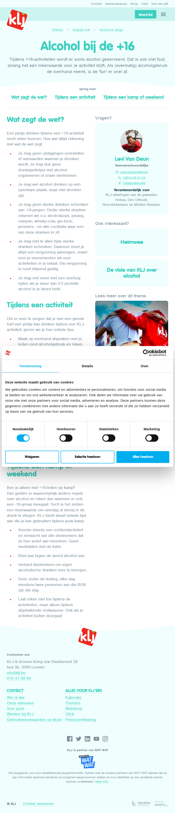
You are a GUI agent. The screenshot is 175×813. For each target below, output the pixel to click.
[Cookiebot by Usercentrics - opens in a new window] (150, 352)
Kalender (73, 697)
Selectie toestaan (87, 457)
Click (144, 4)
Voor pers (15, 708)
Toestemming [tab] (30, 366)
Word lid (145, 14)
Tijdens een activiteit (75, 97)
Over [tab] (145, 366)
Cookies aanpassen (38, 803)
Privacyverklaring (80, 719)
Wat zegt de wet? (29, 97)
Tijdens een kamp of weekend (133, 97)
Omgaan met (81, 30)
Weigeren (32, 457)
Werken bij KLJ (20, 713)
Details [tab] (87, 366)
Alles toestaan (143, 457)
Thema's (57, 30)
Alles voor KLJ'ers (83, 690)
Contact (96, 4)
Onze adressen (20, 702)
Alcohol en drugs (111, 30)
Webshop (73, 708)
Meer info (101, 782)
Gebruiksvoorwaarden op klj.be (34, 719)
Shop (134, 4)
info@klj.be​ (16, 672)
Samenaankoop (116, 4)
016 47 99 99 (19, 678)
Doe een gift (160, 4)
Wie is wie (16, 697)
